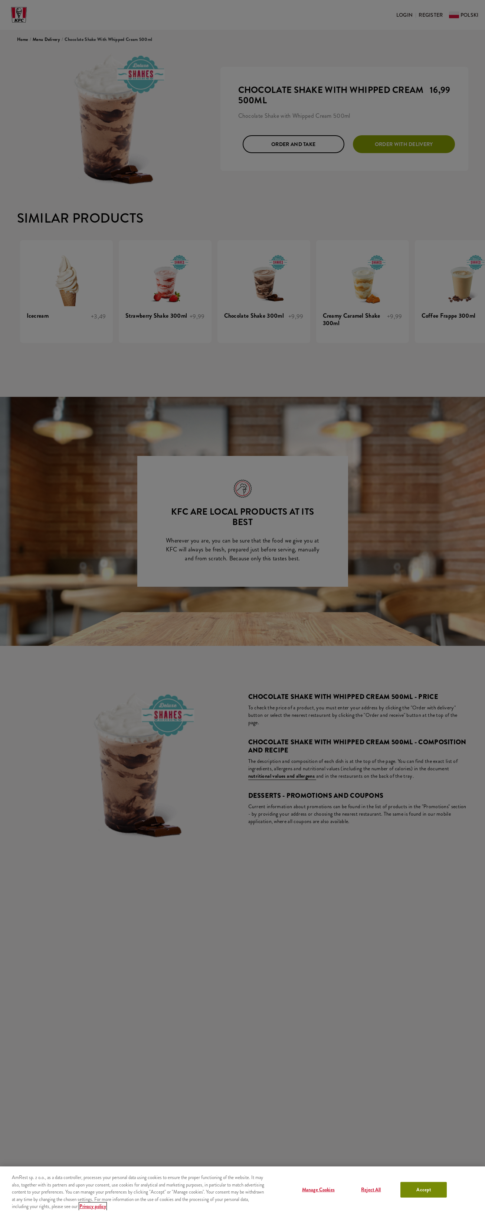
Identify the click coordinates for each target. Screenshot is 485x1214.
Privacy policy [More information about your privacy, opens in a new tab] (92, 1206)
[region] (242, 1190)
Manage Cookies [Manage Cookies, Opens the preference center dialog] (318, 1189)
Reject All (371, 1189)
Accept (423, 1189)
